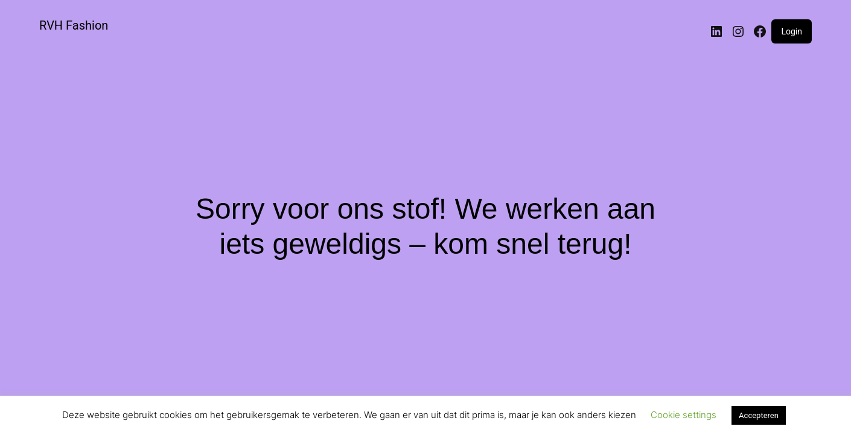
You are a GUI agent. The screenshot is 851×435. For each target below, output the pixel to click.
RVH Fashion (73, 25)
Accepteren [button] (759, 415)
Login (791, 31)
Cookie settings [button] (683, 414)
